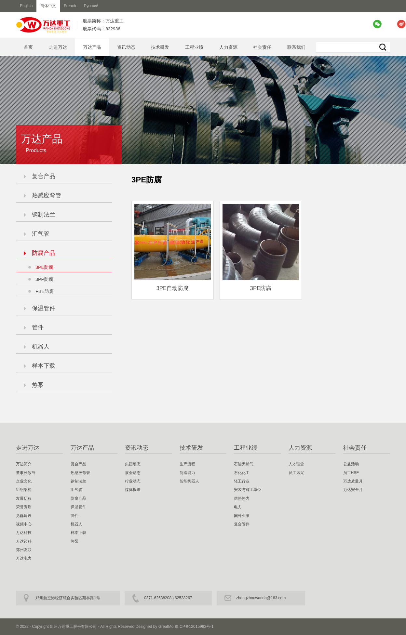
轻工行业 (242, 481)
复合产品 (39, 176)
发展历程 (24, 498)
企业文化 (24, 481)
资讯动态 (126, 47)
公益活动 (351, 464)
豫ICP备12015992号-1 (194, 626)
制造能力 (187, 472)
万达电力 (24, 558)
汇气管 (36, 234)
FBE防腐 (44, 291)
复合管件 (242, 524)
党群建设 (24, 515)
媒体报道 (133, 489)
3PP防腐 (44, 279)
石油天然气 (243, 464)
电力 (238, 507)
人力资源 (228, 47)
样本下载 (39, 366)
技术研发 (160, 47)
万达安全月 (353, 489)
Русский (91, 6)
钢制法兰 (39, 214)
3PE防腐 (44, 267)
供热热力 (242, 498)
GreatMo (166, 626)
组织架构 (24, 489)
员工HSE (351, 472)
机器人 (36, 346)
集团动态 (133, 464)
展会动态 (133, 472)
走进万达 (58, 47)
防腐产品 (39, 253)
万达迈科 (24, 541)
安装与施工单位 (247, 489)
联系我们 (296, 47)
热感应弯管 (42, 195)
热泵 (34, 385)
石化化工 (242, 472)
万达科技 (24, 532)
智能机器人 (189, 481)
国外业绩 (242, 515)
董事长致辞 (25, 472)
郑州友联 (24, 550)
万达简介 (24, 464)
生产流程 (187, 464)
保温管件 (39, 308)
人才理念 (296, 464)
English (26, 6)
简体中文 (48, 6)
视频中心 (24, 524)
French (70, 6)
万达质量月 (353, 481)
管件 (34, 327)
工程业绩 (194, 47)
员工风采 (296, 472)
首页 (28, 47)
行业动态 (133, 481)
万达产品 (92, 47)
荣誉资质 (24, 507)
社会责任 (262, 47)
